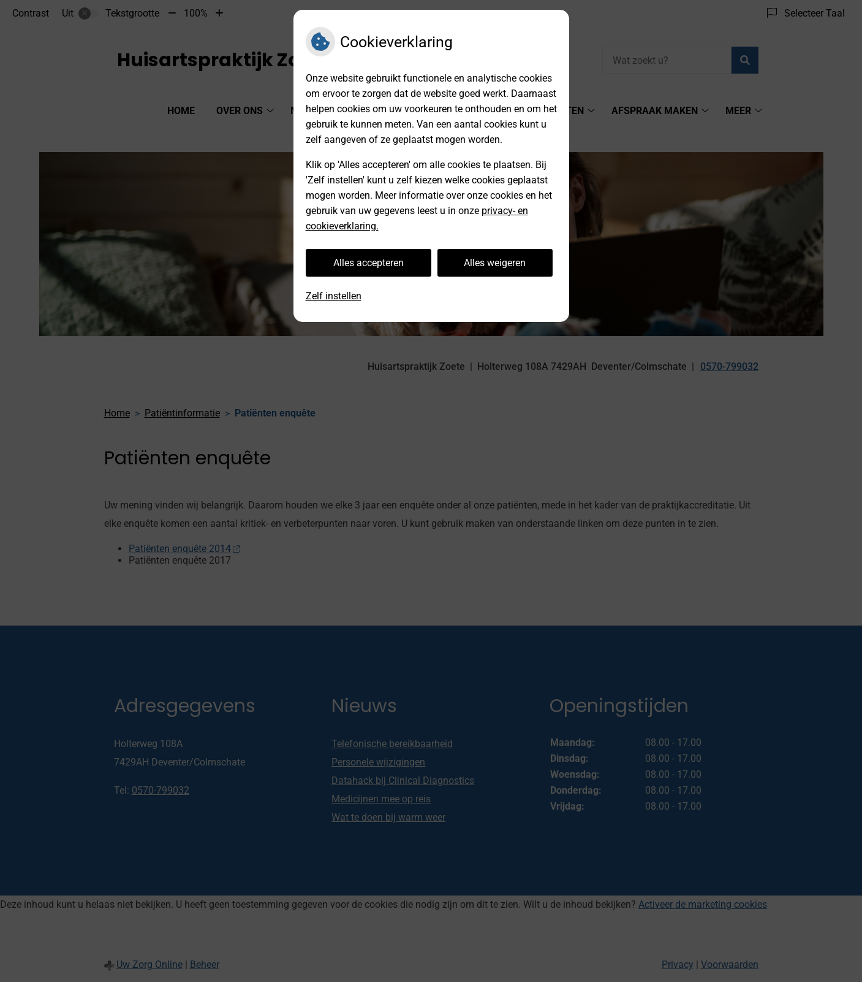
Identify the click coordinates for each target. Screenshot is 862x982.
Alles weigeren (495, 263)
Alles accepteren (368, 263)
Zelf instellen (333, 296)
